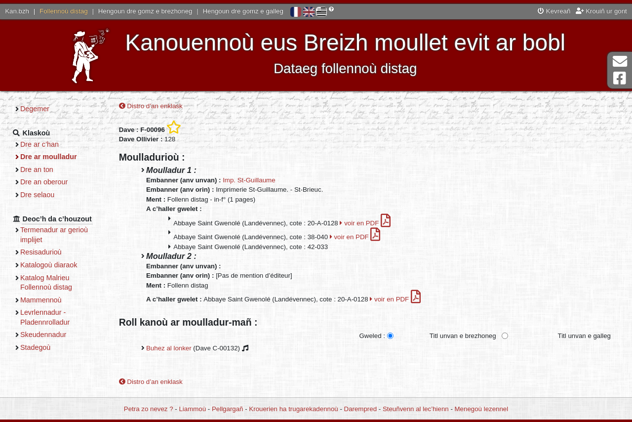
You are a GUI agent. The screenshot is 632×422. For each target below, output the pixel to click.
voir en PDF (365, 223)
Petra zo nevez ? (148, 409)
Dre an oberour (44, 182)
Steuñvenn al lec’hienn (416, 409)
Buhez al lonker (169, 348)
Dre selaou (37, 195)
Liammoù (192, 409)
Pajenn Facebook (619, 78)
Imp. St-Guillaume (249, 180)
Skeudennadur (43, 334)
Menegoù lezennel (482, 409)
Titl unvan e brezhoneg (463, 335)
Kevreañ (554, 11)
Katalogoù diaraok (49, 265)
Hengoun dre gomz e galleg (243, 11)
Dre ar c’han (39, 144)
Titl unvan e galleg (584, 335)
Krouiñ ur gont (601, 11)
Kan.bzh (17, 11)
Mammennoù (41, 300)
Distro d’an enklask (151, 106)
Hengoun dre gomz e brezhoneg (145, 11)
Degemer (34, 109)
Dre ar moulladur (48, 157)
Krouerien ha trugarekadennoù (293, 409)
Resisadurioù (41, 252)
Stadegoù (35, 347)
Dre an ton (36, 169)
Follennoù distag (64, 11)
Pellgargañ (227, 409)
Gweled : (372, 335)
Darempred (360, 409)
